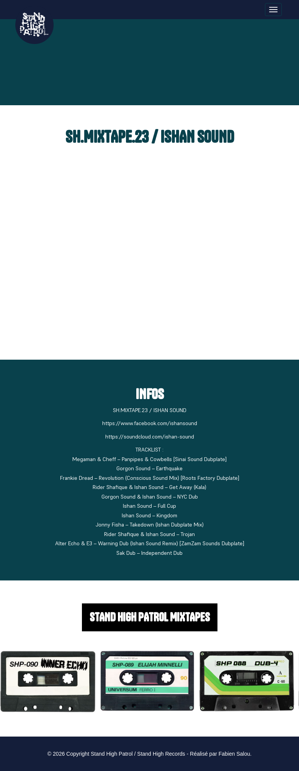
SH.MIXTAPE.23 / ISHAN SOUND (149, 137)
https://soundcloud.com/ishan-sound (149, 436)
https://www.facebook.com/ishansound (149, 423)
